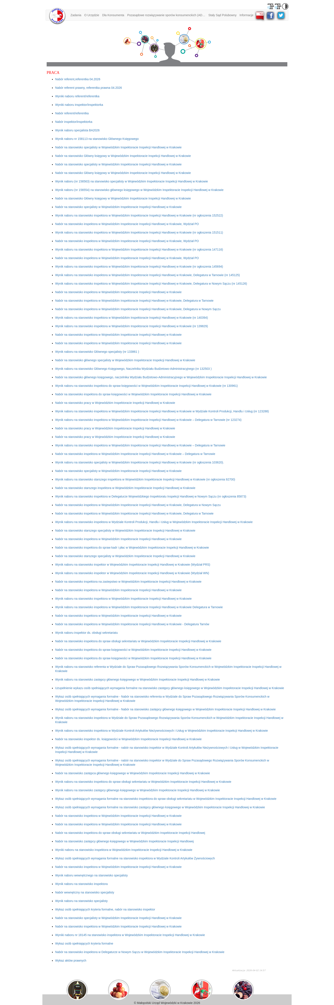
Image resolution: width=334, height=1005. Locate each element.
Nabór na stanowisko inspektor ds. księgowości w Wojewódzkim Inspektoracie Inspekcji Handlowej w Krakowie (128, 739)
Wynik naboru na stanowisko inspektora (81, 884)
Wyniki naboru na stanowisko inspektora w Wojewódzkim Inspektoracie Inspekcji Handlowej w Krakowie (123, 850)
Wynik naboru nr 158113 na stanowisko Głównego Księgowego (97, 138)
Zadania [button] (76, 15)
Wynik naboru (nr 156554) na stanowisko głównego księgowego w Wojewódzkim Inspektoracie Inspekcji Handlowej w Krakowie (139, 190)
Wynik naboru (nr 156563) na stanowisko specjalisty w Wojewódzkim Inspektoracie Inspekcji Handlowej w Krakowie (131, 181)
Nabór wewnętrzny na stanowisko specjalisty (84, 892)
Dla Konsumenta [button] (113, 15)
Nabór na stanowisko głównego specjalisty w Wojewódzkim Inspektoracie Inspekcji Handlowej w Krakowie (125, 360)
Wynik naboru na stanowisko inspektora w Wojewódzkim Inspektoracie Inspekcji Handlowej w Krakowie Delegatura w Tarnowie (139, 607)
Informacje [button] (246, 15)
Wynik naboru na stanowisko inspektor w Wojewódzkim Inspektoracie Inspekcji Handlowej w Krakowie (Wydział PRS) (132, 564)
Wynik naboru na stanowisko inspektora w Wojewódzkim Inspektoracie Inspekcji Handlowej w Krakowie (123, 598)
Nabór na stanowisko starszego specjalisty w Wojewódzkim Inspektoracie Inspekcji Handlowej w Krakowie (125, 530)
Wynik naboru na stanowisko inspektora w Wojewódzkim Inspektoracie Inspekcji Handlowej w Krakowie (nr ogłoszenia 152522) (139, 215)
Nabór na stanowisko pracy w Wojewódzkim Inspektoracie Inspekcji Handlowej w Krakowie (115, 402)
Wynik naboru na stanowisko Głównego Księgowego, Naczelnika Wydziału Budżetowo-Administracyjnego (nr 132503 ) (133, 368)
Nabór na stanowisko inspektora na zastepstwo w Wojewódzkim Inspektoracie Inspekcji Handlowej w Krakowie (128, 581)
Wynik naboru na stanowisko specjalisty (81, 901)
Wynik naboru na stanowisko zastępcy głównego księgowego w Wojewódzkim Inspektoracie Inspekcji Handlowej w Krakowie (137, 679)
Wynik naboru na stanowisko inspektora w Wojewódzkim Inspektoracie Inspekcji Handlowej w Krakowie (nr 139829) (131, 326)
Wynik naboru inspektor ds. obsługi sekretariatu (86, 632)
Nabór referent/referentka (72, 113)
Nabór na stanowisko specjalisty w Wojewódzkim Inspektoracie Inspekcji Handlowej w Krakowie (118, 147)
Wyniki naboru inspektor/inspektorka (79, 104)
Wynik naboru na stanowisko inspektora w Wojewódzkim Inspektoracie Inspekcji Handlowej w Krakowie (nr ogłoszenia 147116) (139, 249)
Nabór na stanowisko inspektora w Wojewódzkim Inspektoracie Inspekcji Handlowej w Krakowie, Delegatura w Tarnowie (134, 300)
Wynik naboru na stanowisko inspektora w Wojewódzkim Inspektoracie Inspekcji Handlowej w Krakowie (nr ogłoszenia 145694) (139, 266)
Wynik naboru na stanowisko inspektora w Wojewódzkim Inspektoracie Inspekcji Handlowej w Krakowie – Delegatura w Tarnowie (140, 445)
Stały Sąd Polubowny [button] (222, 15)
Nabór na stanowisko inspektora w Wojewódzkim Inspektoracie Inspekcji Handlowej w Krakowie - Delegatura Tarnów (132, 624)
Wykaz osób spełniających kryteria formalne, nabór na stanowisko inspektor (105, 909)
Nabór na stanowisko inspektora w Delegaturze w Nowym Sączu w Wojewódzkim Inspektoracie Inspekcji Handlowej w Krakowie (139, 952)
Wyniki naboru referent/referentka (77, 96)
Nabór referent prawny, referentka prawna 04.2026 (88, 87)
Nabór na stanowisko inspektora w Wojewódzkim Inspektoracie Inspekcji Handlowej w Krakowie (118, 292)
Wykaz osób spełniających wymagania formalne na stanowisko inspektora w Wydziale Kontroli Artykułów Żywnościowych (135, 858)
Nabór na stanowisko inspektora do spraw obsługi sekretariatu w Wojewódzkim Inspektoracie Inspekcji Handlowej (130, 832)
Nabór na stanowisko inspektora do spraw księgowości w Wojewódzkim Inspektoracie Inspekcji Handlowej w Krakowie (133, 394)
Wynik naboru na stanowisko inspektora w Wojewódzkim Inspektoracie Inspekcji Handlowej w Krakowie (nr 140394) (131, 317)
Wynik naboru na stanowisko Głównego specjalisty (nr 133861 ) (97, 351)
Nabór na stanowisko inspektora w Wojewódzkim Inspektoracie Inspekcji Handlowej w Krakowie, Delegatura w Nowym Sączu (138, 309)
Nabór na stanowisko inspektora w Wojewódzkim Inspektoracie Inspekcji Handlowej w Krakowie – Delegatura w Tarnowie (135, 454)
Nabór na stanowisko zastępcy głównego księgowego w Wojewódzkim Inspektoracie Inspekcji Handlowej (124, 841)
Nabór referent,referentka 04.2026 (77, 79)
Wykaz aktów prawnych (70, 960)
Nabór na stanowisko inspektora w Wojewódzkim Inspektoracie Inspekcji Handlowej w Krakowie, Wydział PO (127, 224)
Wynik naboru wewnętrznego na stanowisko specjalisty (91, 875)
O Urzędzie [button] (91, 15)
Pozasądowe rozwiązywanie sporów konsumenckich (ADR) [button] (166, 15)
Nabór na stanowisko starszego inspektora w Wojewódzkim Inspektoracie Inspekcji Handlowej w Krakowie (125, 488)
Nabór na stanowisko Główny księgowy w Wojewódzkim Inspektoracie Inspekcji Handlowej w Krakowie (123, 156)
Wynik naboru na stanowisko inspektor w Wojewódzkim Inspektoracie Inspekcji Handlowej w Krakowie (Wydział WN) (132, 573)
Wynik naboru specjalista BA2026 (77, 130)
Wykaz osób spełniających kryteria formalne (84, 943)
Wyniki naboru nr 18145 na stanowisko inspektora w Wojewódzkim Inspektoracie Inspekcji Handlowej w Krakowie (130, 935)
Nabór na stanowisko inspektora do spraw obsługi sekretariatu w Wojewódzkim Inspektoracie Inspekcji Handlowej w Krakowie (138, 641)
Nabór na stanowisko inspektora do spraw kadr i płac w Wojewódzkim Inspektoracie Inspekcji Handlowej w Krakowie (132, 547)
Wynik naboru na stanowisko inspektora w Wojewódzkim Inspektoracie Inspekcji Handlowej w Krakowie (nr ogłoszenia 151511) (139, 232)
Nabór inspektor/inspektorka (73, 121)
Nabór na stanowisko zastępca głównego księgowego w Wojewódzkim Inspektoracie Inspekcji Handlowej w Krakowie (132, 773)
